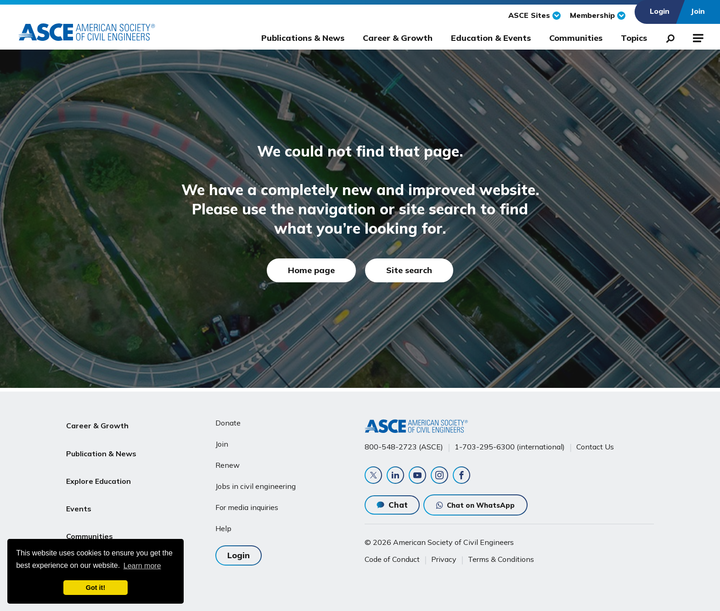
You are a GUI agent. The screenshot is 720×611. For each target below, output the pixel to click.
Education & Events (491, 38)
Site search (409, 270)
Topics (634, 38)
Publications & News (302, 38)
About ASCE (88, 529)
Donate (228, 419)
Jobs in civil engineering (255, 482)
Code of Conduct (392, 559)
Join (221, 440)
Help (223, 524)
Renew (227, 461)
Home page (311, 270)
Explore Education (98, 463)
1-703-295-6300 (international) (510, 443)
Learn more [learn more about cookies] (142, 566)
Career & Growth (398, 38)
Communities (575, 38)
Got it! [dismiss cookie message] (95, 587)
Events (78, 485)
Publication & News (101, 441)
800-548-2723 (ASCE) (404, 443)
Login (238, 550)
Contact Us (595, 443)
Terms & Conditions (501, 559)
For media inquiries (246, 503)
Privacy (443, 559)
